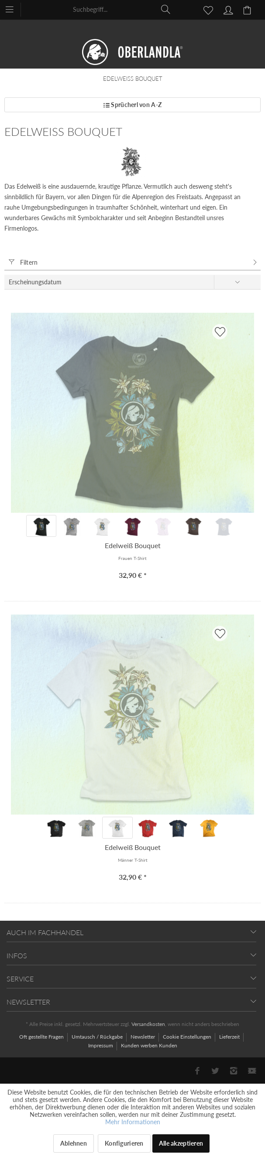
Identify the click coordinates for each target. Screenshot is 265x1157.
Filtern (23, 262)
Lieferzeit (230, 1036)
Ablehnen (73, 1143)
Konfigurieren (124, 1143)
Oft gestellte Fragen (42, 1036)
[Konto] (227, 9)
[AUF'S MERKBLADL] (219, 331)
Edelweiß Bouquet (133, 545)
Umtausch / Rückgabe (98, 1036)
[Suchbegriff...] (122, 9)
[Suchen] (166, 9)
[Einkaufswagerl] (248, 9)
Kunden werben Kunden (149, 1045)
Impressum (101, 1045)
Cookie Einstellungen (188, 1036)
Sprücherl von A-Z (132, 104)
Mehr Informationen (132, 1122)
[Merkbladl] (205, 9)
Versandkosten (148, 1024)
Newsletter (143, 1036)
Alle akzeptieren (181, 1143)
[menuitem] (14, 8)
